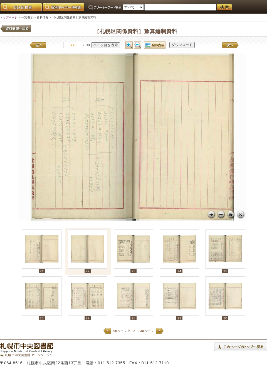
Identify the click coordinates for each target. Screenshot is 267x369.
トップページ (9, 17)
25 (225, 271)
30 (225, 318)
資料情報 (42, 17)
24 (179, 271)
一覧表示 (27, 17)
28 (133, 318)
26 (42, 318)
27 (88, 318)
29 (179, 318)
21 (42, 271)
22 (88, 271)
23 (133, 271)
